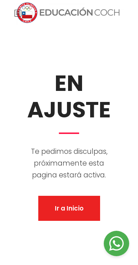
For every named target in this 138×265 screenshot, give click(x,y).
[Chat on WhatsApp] (116, 243)
